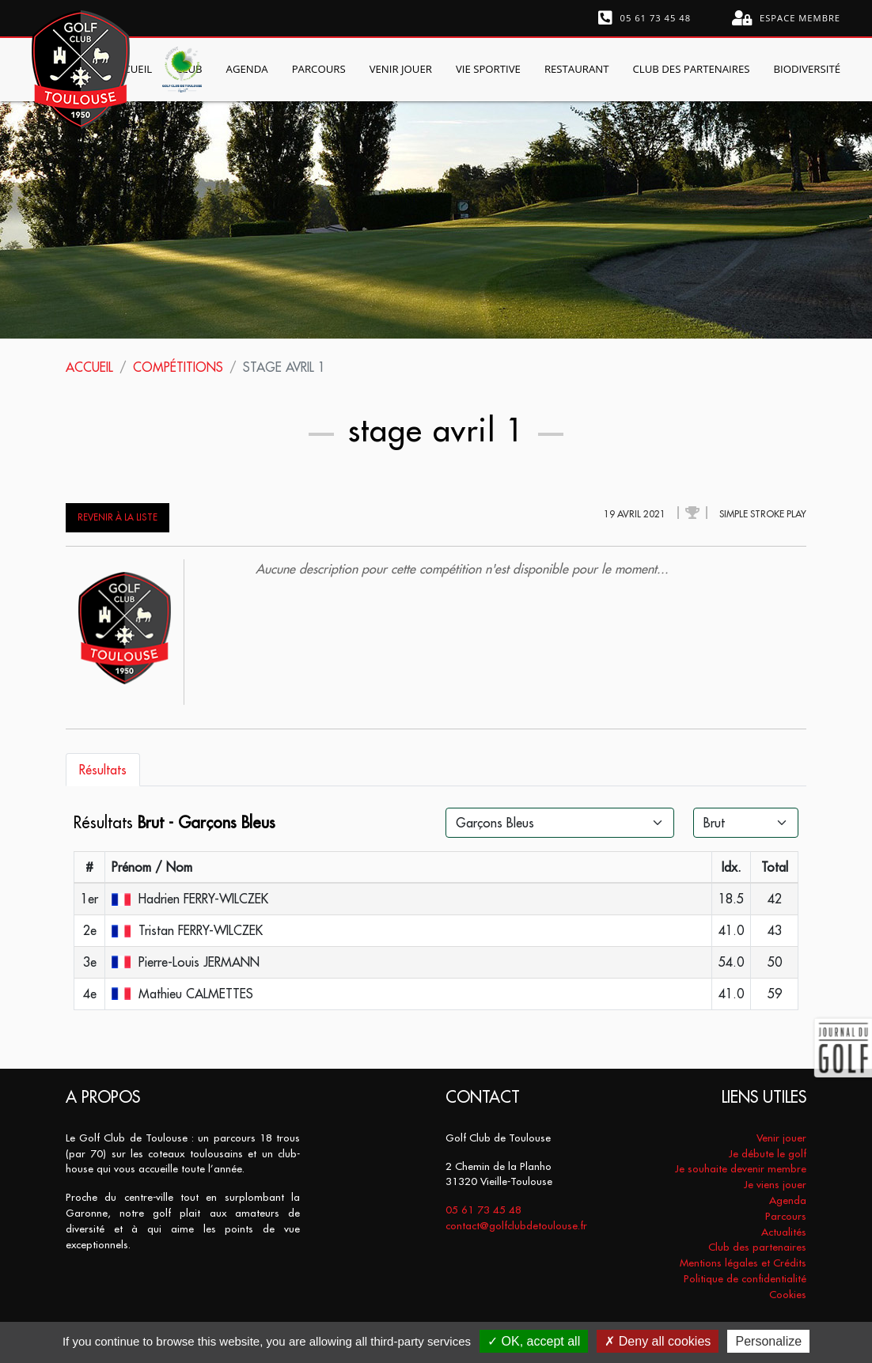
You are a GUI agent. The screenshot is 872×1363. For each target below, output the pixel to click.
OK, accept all (533, 1341)
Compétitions (178, 367)
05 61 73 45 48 (645, 18)
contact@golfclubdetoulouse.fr (516, 1225)
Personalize (768, 1341)
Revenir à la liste (117, 517)
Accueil (89, 367)
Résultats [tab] (103, 770)
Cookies (787, 1294)
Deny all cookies (658, 1341)
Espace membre (786, 18)
